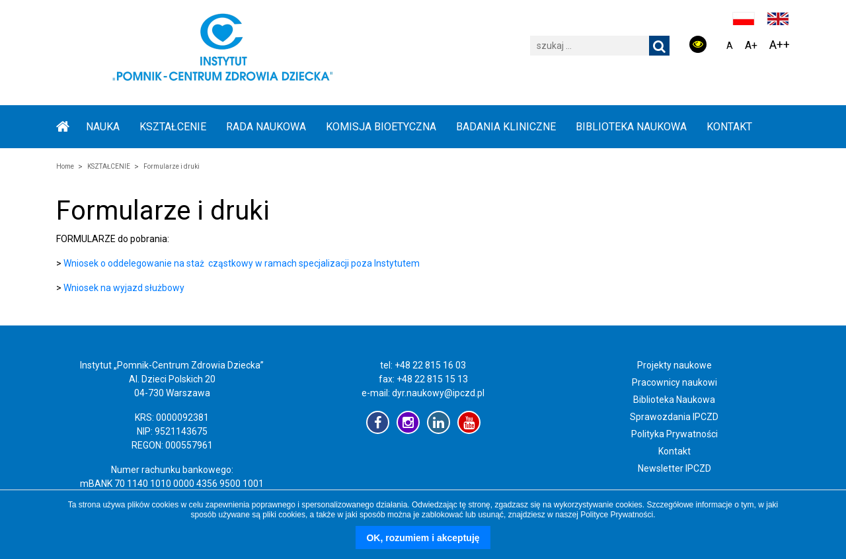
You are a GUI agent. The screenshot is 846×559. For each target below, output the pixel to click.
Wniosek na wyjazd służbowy (123, 287)
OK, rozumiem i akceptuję (422, 538)
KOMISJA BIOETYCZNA (381, 126)
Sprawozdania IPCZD (674, 416)
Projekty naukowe (674, 365)
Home (65, 166)
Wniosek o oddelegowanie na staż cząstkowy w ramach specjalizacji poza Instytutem (241, 263)
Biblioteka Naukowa (674, 399)
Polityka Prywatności (674, 434)
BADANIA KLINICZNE (506, 126)
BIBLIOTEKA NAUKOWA (631, 126)
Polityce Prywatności (616, 514)
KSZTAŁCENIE (172, 126)
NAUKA (103, 126)
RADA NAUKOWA (266, 126)
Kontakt (729, 126)
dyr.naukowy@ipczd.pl (438, 393)
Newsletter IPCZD (674, 468)
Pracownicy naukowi (674, 382)
